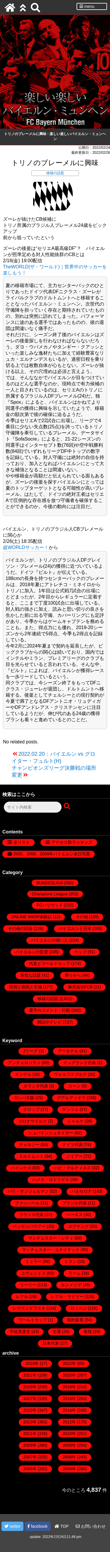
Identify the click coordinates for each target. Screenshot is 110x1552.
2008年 (69, 1445)
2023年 (32, 1363)
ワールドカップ (32, 1320)
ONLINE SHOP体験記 (31, 916)
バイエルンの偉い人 (49, 940)
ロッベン (78, 1308)
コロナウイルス (32, 1121)
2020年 (69, 1375)
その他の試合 (20, 928)
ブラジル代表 (74, 1203)
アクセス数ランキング (71, 842)
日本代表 (51, 1343)
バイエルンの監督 (31, 952)
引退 (57, 1331)
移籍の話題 (55, 173)
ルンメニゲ (71, 1284)
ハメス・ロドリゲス (50, 1179)
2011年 (30, 1433)
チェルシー (29, 1144)
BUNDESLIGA (49, 883)
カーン (74, 1086)
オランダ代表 (35, 1086)
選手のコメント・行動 (49, 1010)
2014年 (69, 1410)
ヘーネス (74, 1214)
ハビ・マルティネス (72, 1168)
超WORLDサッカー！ (26, 547)
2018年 (69, 1386)
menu (86, 6)
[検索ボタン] (67, 806)
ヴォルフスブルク (70, 1074)
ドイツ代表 (72, 1144)
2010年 (69, 1433)
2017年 (30, 1398)
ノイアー (74, 1156)
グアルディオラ (71, 1097)
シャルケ (75, 1121)
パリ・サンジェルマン (28, 1191)
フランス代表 (31, 1214)
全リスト (21, 842)
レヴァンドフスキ (29, 1308)
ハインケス (21, 1168)
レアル (22, 1296)
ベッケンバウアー (29, 1226)
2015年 (30, 1410)
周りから (73, 975)
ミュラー (33, 1261)
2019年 (30, 1386)
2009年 (30, 1445)
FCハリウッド (50, 905)
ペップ (80, 952)
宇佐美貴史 (20, 1331)
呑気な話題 (30, 975)
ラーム (74, 1273)
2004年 (69, 1468)
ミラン (70, 1261)
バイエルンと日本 (75, 928)
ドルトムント (31, 1156)
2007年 (30, 1457)
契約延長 (75, 1320)
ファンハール (27, 1203)
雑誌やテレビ (49, 1022)
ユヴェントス (33, 1273)
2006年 (69, 1457)
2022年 (69, 1363)
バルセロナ (81, 1191)
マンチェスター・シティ (50, 1238)
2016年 (69, 1398)
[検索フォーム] (33, 807)
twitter (12, 1526)
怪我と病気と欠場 (25, 987)
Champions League (49, 894)
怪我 (88, 1331)
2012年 (69, 1422)
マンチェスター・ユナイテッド (50, 1249)
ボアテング (78, 1226)
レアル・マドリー (67, 1296)
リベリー (28, 1284)
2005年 (30, 1468)
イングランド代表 (79, 1062)
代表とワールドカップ (49, 963)
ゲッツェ (70, 1109)
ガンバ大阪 (24, 1097)
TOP (62, 1526)
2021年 (30, 1375)
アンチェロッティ (24, 1062)
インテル (23, 1074)
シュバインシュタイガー (50, 1132)
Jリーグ (30, 1051)
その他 (82, 916)
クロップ (31, 1109)
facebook (38, 1526)
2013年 (30, 1422)
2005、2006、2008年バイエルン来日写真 (51, 854)
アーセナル (68, 1051)
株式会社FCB (80, 987)
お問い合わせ (91, 1526)
